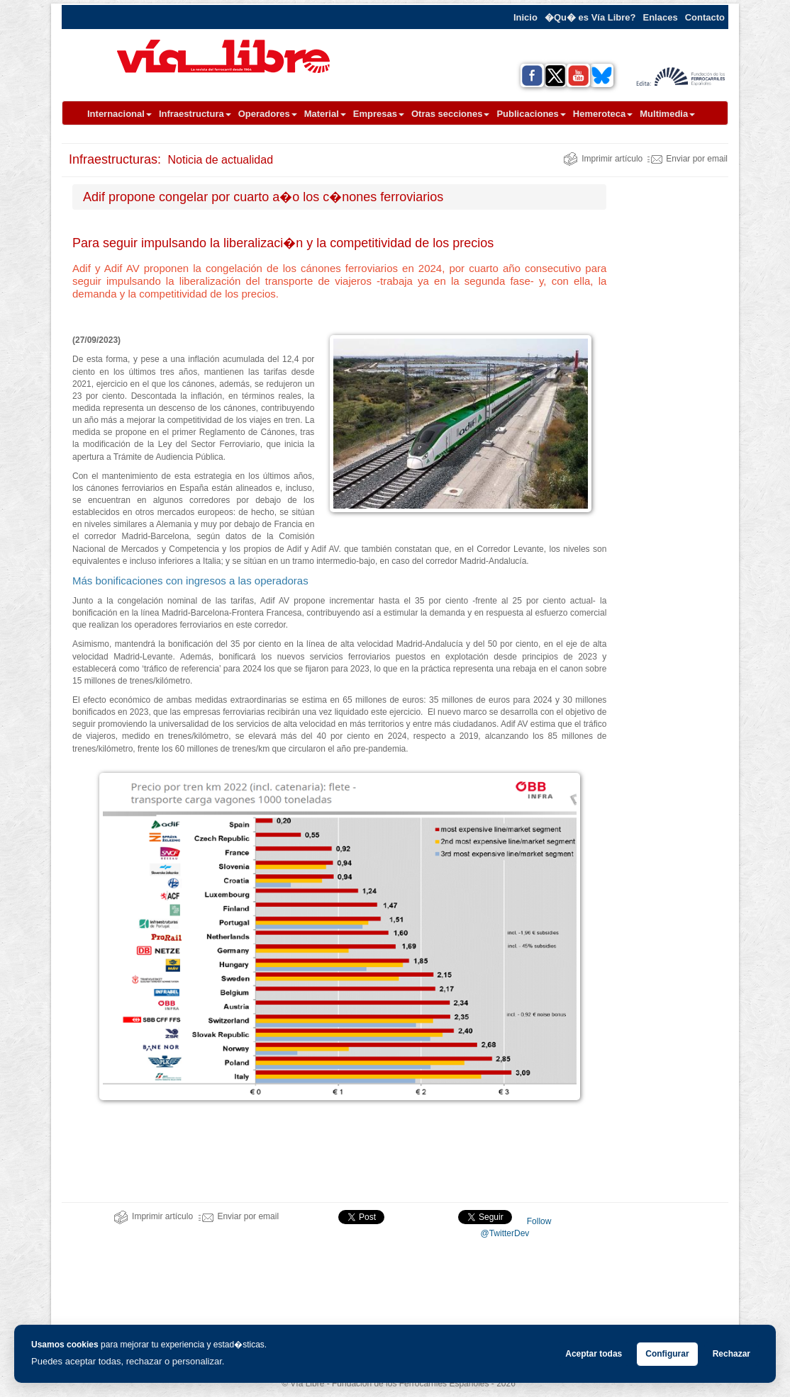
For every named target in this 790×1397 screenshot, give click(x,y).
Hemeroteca (603, 113)
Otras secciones (450, 113)
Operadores (267, 113)
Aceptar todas (593, 1354)
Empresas (378, 113)
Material (325, 113)
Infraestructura (195, 113)
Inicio (525, 17)
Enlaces (660, 17)
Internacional (119, 113)
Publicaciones (530, 113)
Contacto (705, 17)
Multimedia (667, 113)
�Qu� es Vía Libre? (590, 17)
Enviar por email (687, 159)
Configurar (667, 1354)
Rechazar (731, 1354)
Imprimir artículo (602, 159)
